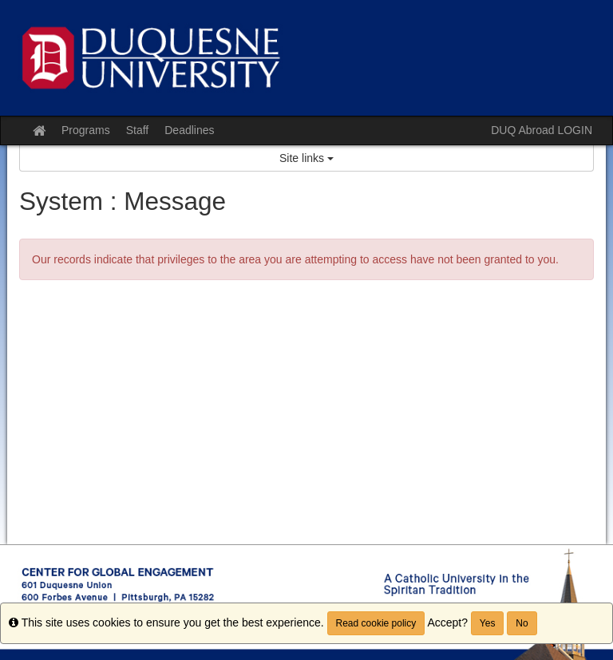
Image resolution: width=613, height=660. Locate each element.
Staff (137, 130)
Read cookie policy (376, 623)
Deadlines (189, 130)
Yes (488, 623)
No (522, 623)
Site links (306, 158)
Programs (85, 130)
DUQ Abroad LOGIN (541, 130)
